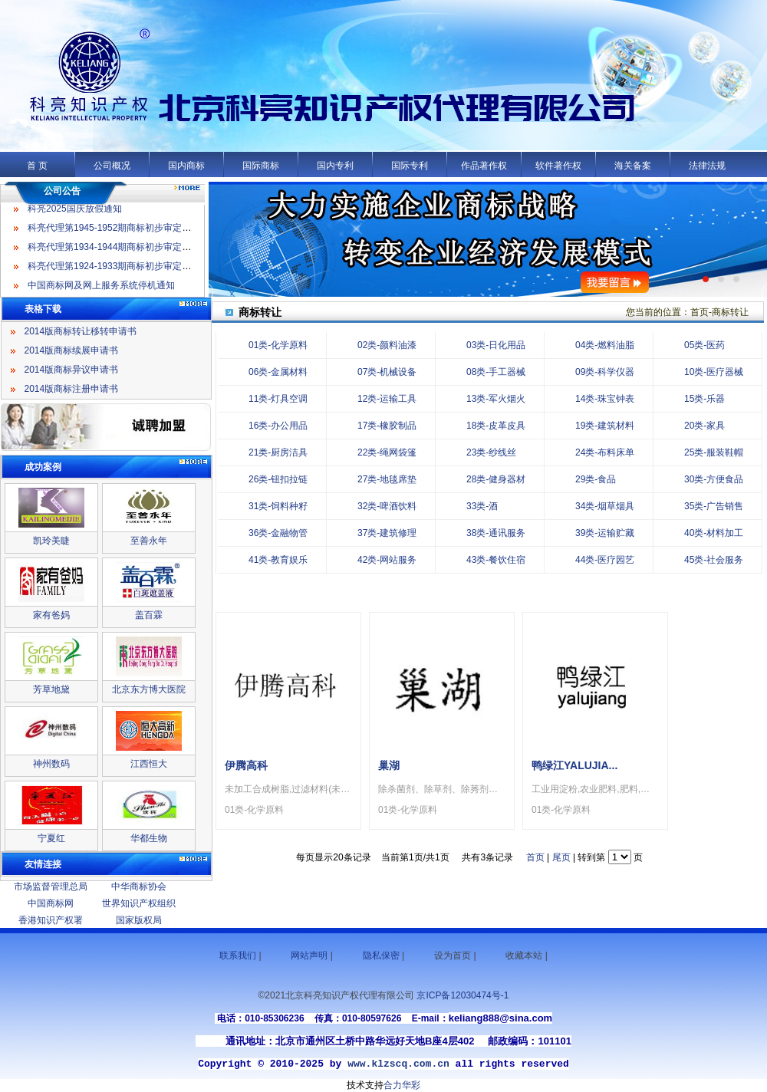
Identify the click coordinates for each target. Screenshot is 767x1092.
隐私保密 (381, 955)
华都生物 (148, 838)
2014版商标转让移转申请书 (81, 331)
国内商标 (186, 165)
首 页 (37, 165)
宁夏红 (51, 838)
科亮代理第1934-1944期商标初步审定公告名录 (123, 250)
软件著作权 (558, 165)
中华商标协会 (138, 886)
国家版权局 (139, 920)
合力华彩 (402, 1085)
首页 (535, 857)
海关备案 (632, 165)
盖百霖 (149, 615)
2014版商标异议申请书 (72, 369)
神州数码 (51, 763)
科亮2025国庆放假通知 (75, 211)
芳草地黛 (51, 689)
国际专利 (409, 165)
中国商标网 (51, 903)
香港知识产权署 (50, 920)
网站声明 (309, 955)
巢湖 (389, 765)
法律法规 (707, 165)
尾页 (561, 857)
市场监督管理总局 (50, 886)
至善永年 (148, 540)
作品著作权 (484, 165)
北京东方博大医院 (149, 689)
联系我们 (237, 955)
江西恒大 (148, 763)
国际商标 (260, 165)
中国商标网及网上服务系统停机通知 (101, 288)
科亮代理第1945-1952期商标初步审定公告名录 (123, 230)
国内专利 (335, 165)
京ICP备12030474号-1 (462, 995)
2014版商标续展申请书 (72, 350)
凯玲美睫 (51, 540)
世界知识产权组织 (139, 903)
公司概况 (112, 165)
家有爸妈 (51, 615)
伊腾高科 (246, 765)
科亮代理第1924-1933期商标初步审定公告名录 (123, 269)
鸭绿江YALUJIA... (574, 765)
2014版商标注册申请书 (72, 388)
